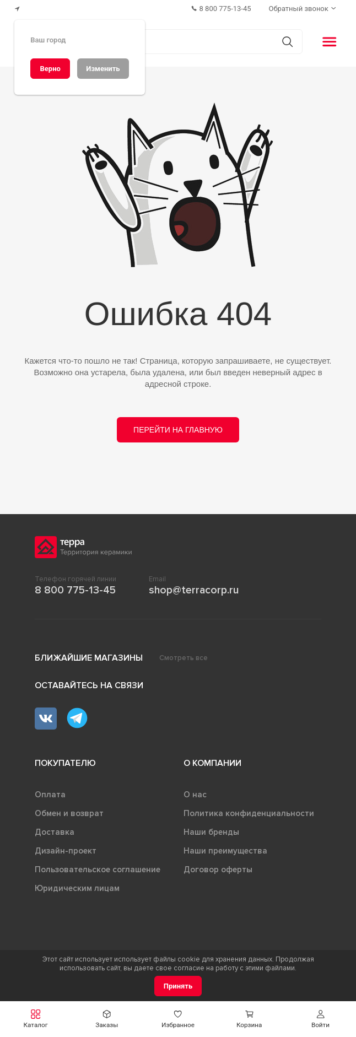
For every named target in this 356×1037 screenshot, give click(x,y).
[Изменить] (103, 68)
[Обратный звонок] (304, 8)
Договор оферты (218, 869)
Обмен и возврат (69, 813)
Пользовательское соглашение (97, 869)
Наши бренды (211, 832)
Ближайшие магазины (89, 657)
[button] (35, 1019)
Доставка (54, 832)
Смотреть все (183, 657)
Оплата (50, 795)
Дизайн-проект (65, 851)
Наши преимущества (225, 851)
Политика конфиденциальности (249, 813)
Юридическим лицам (77, 888)
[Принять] (178, 986)
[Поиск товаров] (172, 42)
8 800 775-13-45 (75, 590)
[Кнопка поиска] (287, 42)
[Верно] (50, 68)
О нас (195, 795)
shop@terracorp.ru (194, 590)
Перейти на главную (178, 429)
